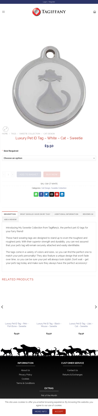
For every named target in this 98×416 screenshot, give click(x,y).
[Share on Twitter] (46, 194)
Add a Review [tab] (27, 220)
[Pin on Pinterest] (56, 194)
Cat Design (49, 134)
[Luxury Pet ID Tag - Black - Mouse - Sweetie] (49, 303)
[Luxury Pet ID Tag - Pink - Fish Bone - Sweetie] (17, 303)
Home (5, 134)
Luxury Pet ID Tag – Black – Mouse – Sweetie (49, 326)
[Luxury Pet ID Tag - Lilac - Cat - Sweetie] (81, 303)
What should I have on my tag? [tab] (38, 215)
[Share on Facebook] (41, 194)
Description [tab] (10, 215)
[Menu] (3, 12)
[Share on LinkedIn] (62, 194)
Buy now (51, 174)
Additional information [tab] (72, 215)
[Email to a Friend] (51, 194)
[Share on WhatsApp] (36, 194)
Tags (13, 134)
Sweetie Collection (29, 134)
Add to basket (29, 174)
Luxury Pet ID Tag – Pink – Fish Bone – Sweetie (16, 326)
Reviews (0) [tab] (10, 220)
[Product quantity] (8, 175)
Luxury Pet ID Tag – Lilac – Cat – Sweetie (81, 326)
